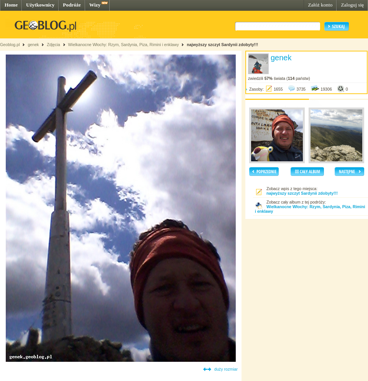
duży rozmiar (226, 369)
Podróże (72, 5)
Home (11, 5)
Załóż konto (320, 5)
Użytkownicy (40, 5)
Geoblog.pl (10, 44)
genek (33, 44)
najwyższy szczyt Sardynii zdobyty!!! (222, 44)
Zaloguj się (352, 5)
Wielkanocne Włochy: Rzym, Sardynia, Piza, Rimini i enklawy (123, 44)
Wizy (94, 5)
